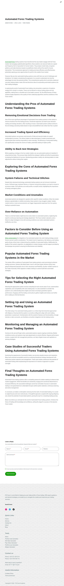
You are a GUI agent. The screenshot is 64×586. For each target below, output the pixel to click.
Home (6, 519)
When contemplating (11, 238)
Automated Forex (10, 62)
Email (27, 449)
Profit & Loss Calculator (11, 545)
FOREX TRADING (26, 22)
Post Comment (11, 473)
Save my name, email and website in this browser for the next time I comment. (24, 469)
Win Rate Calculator (10, 541)
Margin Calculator (10, 547)
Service (7, 521)
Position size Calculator (11, 539)
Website (45, 449)
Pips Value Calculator (11, 543)
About (6, 525)
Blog (6, 527)
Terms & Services (10, 575)
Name (9, 449)
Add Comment (11, 455)
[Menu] (61, 2)
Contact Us (8, 523)
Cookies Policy (9, 573)
